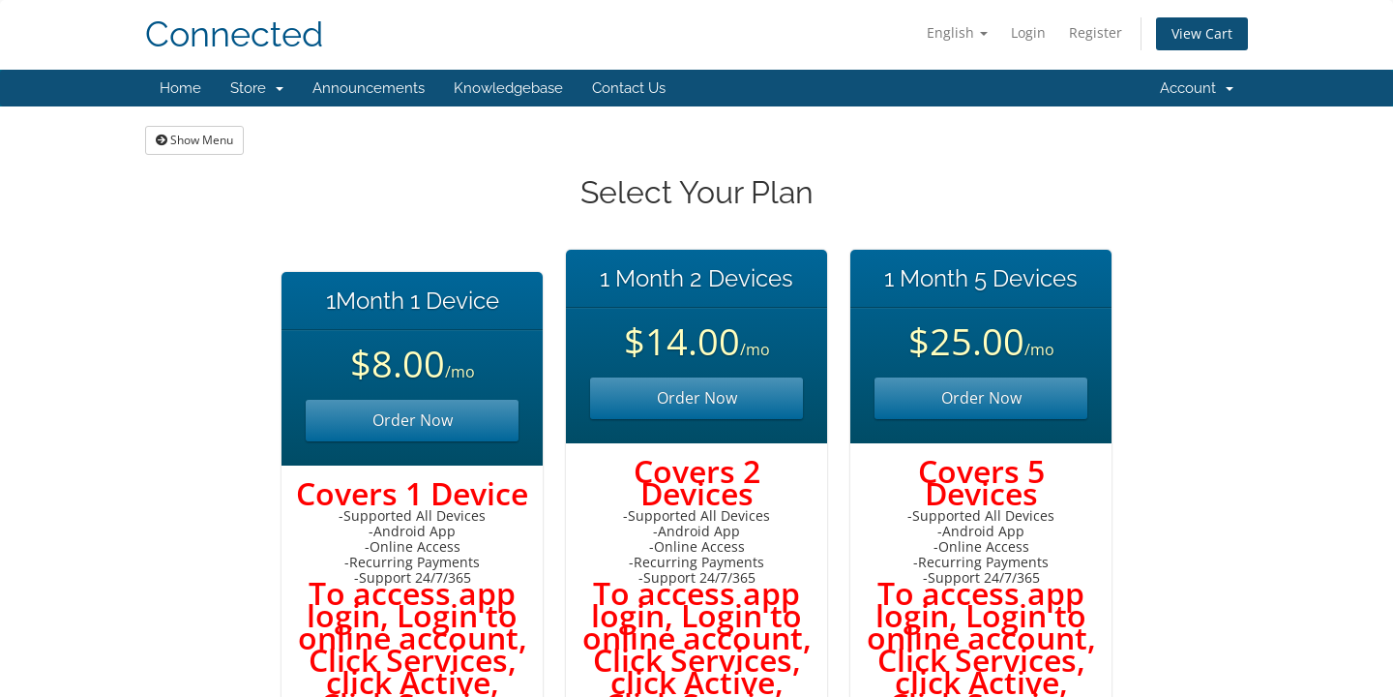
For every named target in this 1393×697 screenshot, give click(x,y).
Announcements (368, 88)
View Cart (1201, 33)
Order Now (412, 420)
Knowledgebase (508, 88)
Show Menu (194, 140)
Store (256, 88)
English (957, 32)
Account (1196, 88)
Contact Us (629, 88)
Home (180, 88)
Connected (234, 34)
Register (1095, 32)
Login (1028, 32)
